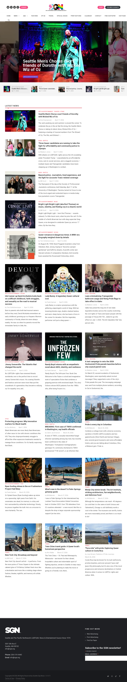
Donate (23, 7)
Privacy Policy (20, 678)
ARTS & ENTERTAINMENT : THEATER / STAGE (51, 111)
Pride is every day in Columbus (98, 424)
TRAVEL (87, 422)
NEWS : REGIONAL (90, 293)
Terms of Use (9, 678)
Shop (101, 7)
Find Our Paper (92, 640)
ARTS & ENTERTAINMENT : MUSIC (48, 201)
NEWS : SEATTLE (43, 140)
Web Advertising (92, 634)
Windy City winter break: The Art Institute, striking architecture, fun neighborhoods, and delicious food (103, 492)
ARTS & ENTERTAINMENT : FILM (14, 484)
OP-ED (7, 419)
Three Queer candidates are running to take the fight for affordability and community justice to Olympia (59, 146)
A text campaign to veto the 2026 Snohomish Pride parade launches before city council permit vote (103, 364)
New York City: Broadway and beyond (21, 555)
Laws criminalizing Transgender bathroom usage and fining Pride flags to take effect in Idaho (103, 298)
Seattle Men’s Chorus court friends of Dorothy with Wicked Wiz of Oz (51, 66)
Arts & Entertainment (30, 77)
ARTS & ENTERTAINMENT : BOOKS (48, 232)
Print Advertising (92, 637)
